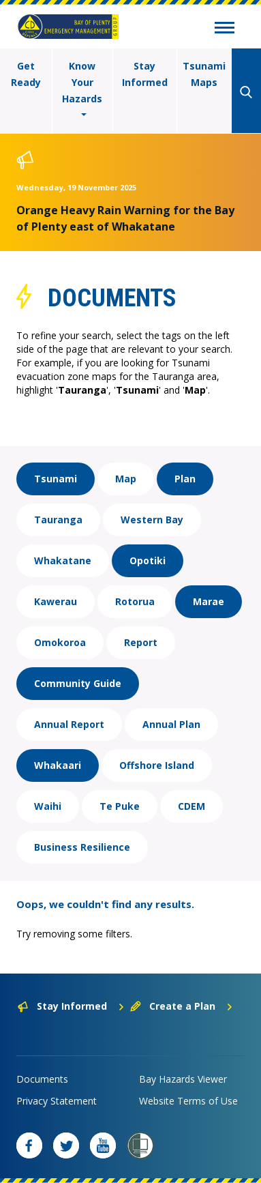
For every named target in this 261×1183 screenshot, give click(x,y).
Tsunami (55, 478)
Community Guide (77, 683)
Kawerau (55, 601)
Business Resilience (82, 847)
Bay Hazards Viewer (183, 1078)
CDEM (191, 806)
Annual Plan (171, 724)
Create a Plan (181, 1005)
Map (125, 478)
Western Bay (152, 519)
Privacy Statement (56, 1100)
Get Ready (26, 74)
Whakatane (62, 560)
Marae (208, 601)
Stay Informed (145, 74)
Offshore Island (156, 765)
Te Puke (119, 806)
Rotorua (135, 601)
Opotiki (147, 560)
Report (140, 642)
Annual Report (69, 724)
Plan (185, 478)
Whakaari (57, 765)
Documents (42, 1078)
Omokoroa (60, 642)
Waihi (47, 806)
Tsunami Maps (204, 74)
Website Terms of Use (188, 1100)
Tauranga (58, 519)
